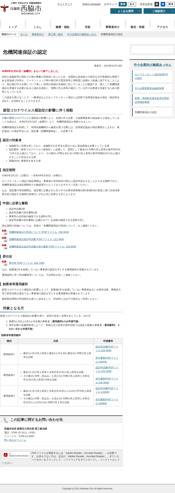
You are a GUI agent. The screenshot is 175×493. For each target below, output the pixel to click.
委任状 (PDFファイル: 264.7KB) (27, 263)
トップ (12, 27)
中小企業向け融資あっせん (82, 34)
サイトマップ (64, 4)
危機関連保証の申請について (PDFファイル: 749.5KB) (39, 232)
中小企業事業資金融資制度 (149, 88)
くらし (37, 27)
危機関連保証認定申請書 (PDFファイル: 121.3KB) (36, 239)
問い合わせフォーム (15, 440)
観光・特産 (138, 27)
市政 (87, 27)
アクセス (162, 27)
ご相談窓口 (158, 11)
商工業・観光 (55, 34)
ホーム (24, 34)
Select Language (91, 4)
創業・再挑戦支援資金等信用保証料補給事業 (152, 100)
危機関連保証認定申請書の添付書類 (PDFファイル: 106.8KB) (42, 246)
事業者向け (113, 27)
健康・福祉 (63, 27)
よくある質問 (125, 11)
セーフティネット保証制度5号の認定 (151, 76)
